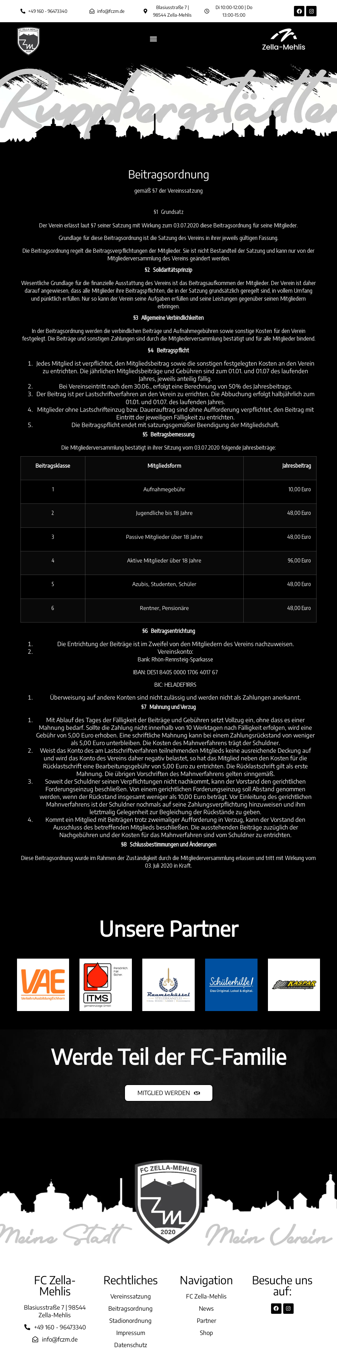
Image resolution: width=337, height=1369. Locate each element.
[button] (153, 39)
